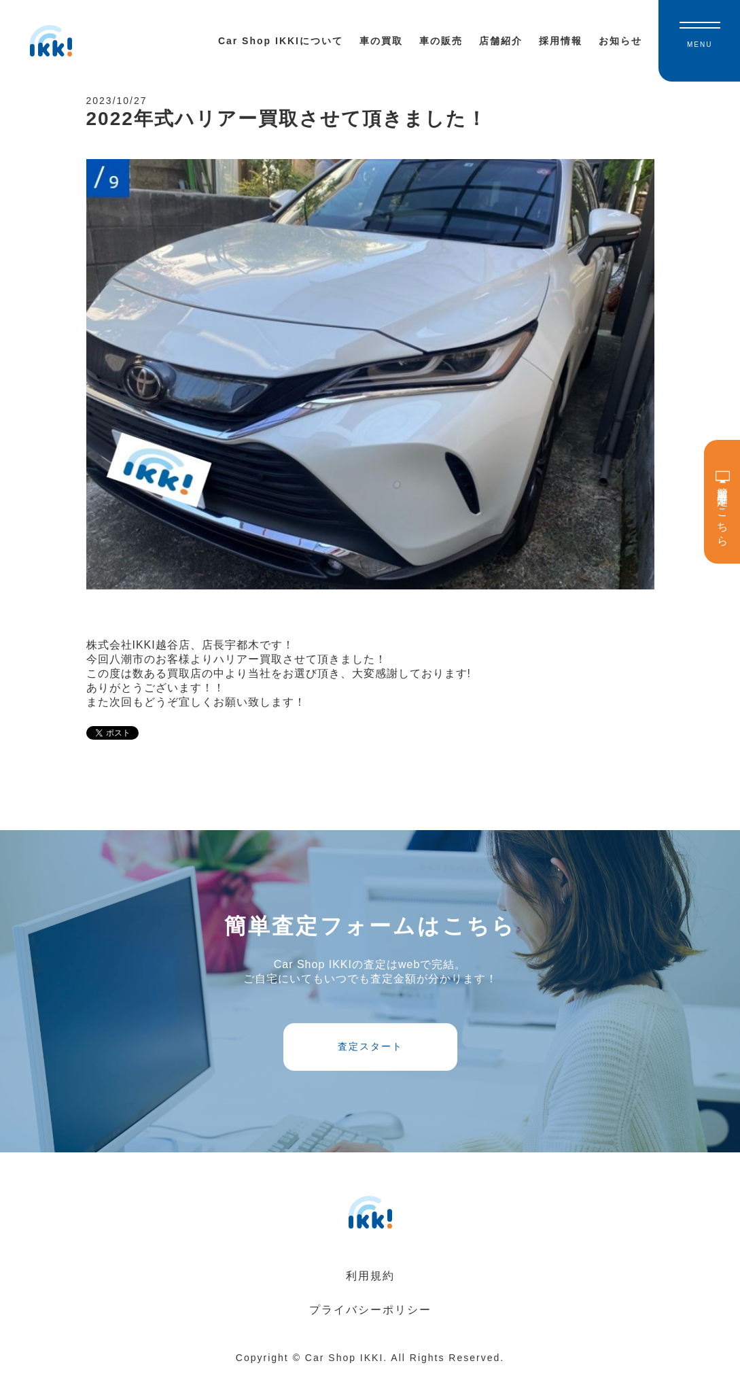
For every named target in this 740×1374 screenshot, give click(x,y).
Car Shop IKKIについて (280, 40)
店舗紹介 (501, 40)
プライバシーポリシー (370, 1310)
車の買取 (381, 40)
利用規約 (370, 1276)
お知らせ (620, 40)
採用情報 (560, 40)
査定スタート (370, 1046)
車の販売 (441, 40)
